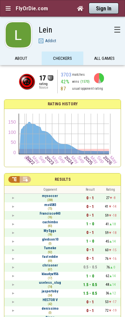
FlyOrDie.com (32, 8)
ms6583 (50, 205)
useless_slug (50, 282)
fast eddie (50, 257)
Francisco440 (50, 213)
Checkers (62, 58)
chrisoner (50, 265)
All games (104, 58)
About (21, 58)
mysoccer (50, 196)
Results (63, 179)
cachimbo (50, 222)
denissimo (50, 308)
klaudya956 (50, 274)
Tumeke (50, 248)
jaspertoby (50, 291)
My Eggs (50, 231)
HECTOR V (50, 300)
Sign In (103, 8)
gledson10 (50, 239)
